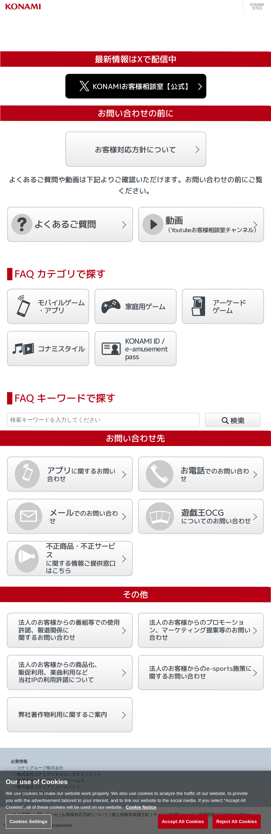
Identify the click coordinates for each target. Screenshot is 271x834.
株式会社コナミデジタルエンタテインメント (59, 774)
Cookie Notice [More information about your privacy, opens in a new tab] (141, 815)
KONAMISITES (257, 6)
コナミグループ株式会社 (40, 767)
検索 (233, 420)
